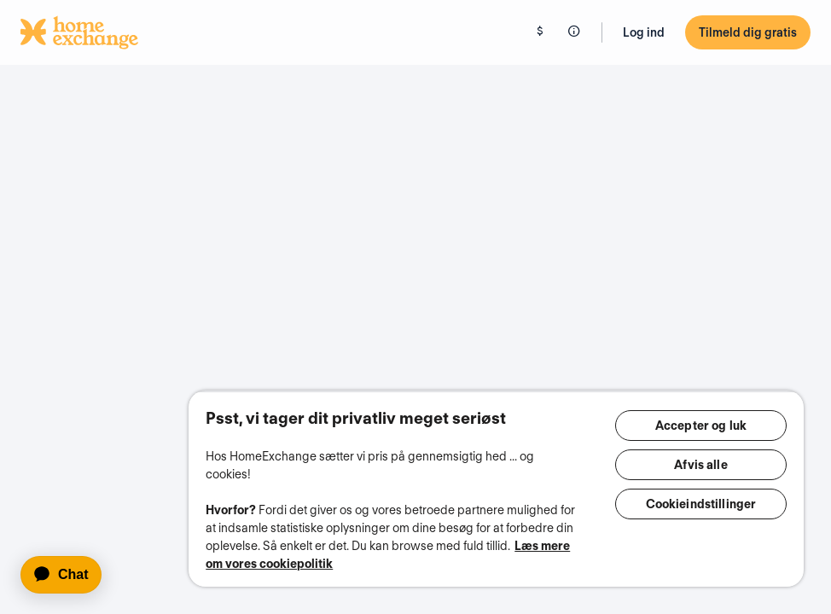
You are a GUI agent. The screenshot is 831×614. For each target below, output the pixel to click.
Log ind (644, 32)
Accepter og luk (701, 425)
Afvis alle (700, 465)
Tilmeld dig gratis (748, 32)
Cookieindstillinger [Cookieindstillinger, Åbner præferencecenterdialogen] (701, 504)
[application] (68, 575)
